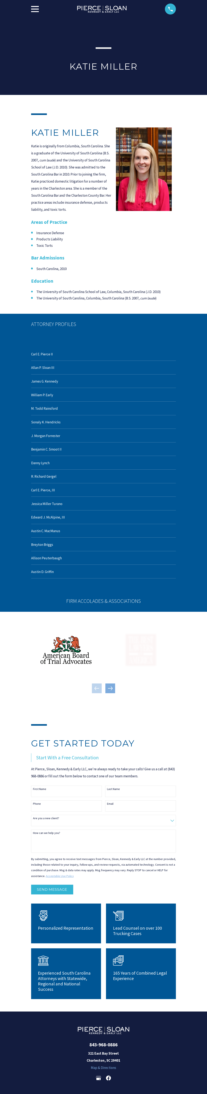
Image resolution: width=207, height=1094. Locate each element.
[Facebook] (108, 1078)
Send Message (52, 889)
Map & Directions (103, 1067)
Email (110, 804)
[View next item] (110, 688)
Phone (37, 804)
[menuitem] (103, 354)
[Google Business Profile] (98, 1078)
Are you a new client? (46, 818)
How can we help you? (46, 833)
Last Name (113, 789)
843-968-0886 (103, 1045)
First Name (39, 789)
